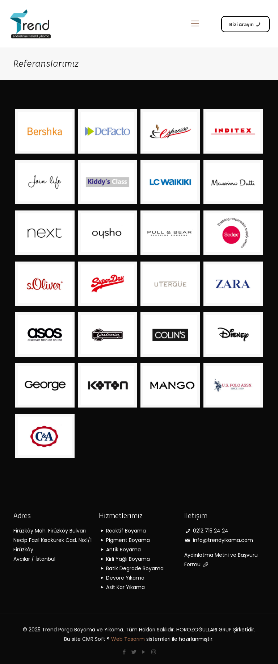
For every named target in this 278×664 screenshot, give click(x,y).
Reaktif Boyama (122, 530)
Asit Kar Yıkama (122, 587)
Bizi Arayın (245, 24)
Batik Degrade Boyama (131, 568)
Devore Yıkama (121, 577)
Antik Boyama (120, 549)
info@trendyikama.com (218, 540)
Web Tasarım (128, 639)
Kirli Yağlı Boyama (124, 559)
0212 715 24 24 (206, 530)
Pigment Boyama (124, 540)
